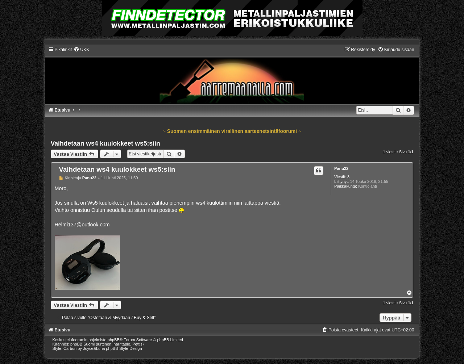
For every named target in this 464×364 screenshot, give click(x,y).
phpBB (114, 340)
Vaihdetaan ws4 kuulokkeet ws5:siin (105, 143)
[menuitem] (81, 49)
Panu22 (341, 168)
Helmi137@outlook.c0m (82, 224)
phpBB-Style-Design (124, 348)
